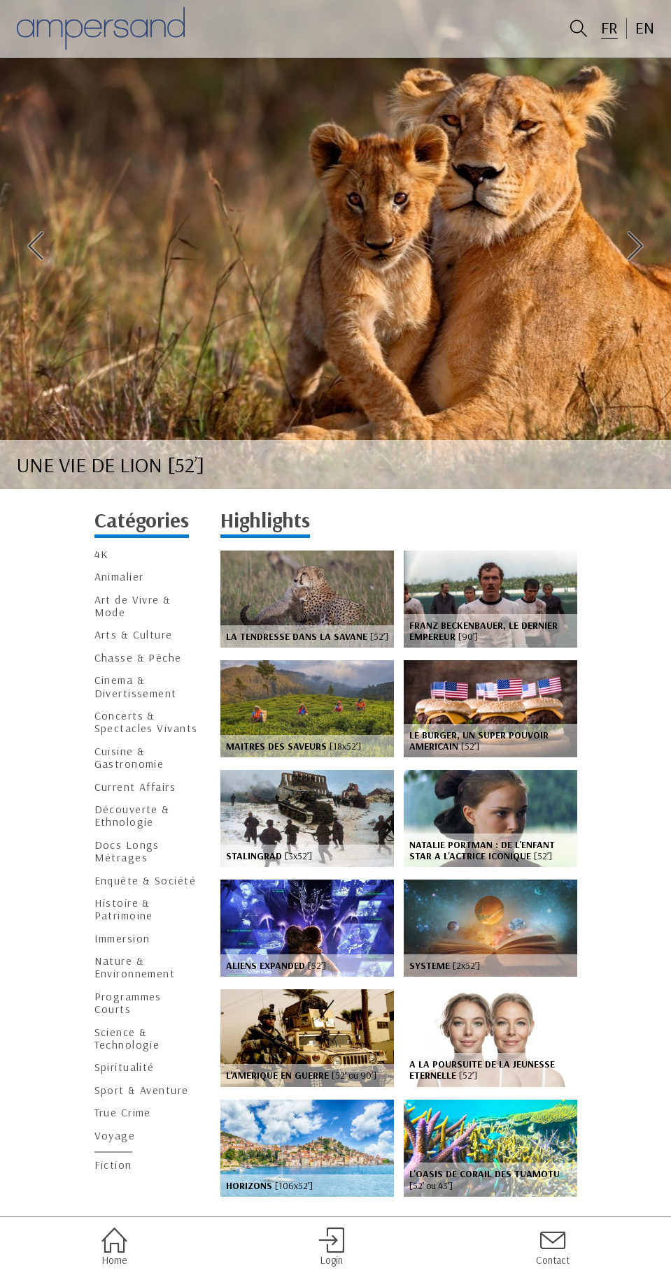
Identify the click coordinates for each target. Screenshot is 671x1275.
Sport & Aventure (141, 1090)
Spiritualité (124, 1067)
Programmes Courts (128, 1003)
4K (101, 554)
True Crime (122, 1112)
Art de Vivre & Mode (132, 606)
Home (114, 1246)
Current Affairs (135, 787)
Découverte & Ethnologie (132, 816)
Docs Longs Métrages (127, 851)
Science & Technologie (127, 1038)
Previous (35, 246)
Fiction (113, 1165)
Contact (553, 1246)
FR (609, 28)
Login (331, 1246)
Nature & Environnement (135, 967)
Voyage (115, 1135)
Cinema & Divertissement (135, 686)
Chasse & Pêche (138, 657)
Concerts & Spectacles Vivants (146, 722)
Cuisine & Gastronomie (129, 758)
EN (644, 28)
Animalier (119, 576)
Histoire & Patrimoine (123, 909)
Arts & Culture (133, 634)
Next (635, 246)
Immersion (122, 938)
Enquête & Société (145, 880)
